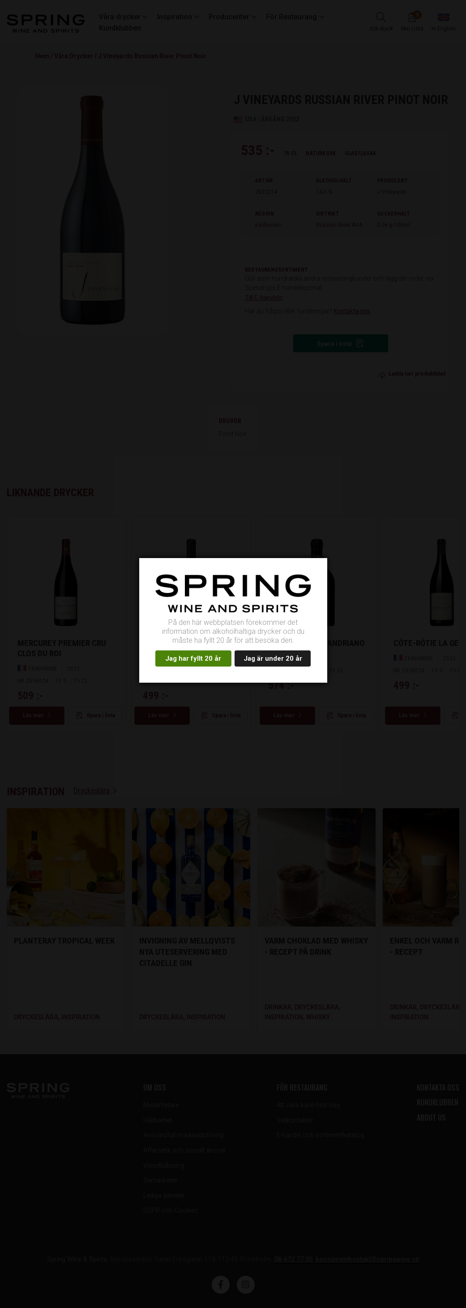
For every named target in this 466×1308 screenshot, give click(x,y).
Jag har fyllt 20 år (193, 658)
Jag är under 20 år (273, 658)
